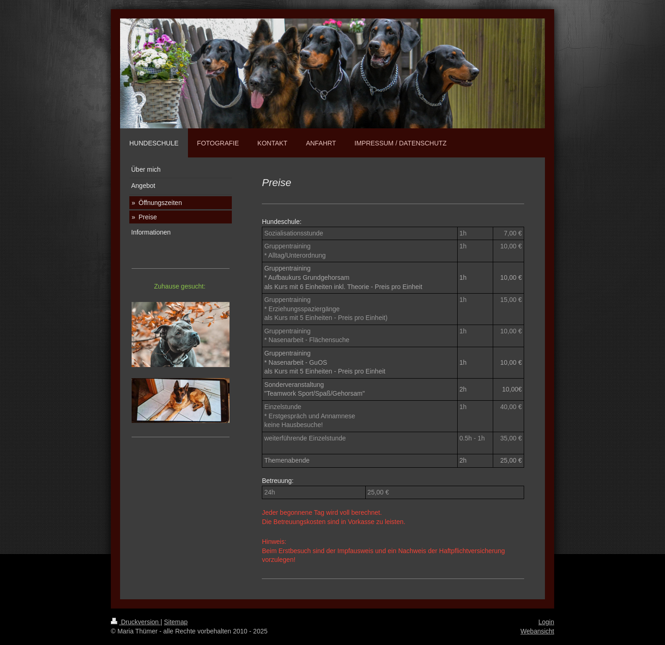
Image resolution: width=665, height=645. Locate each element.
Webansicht (537, 631)
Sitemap (175, 622)
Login (546, 622)
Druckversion (135, 622)
